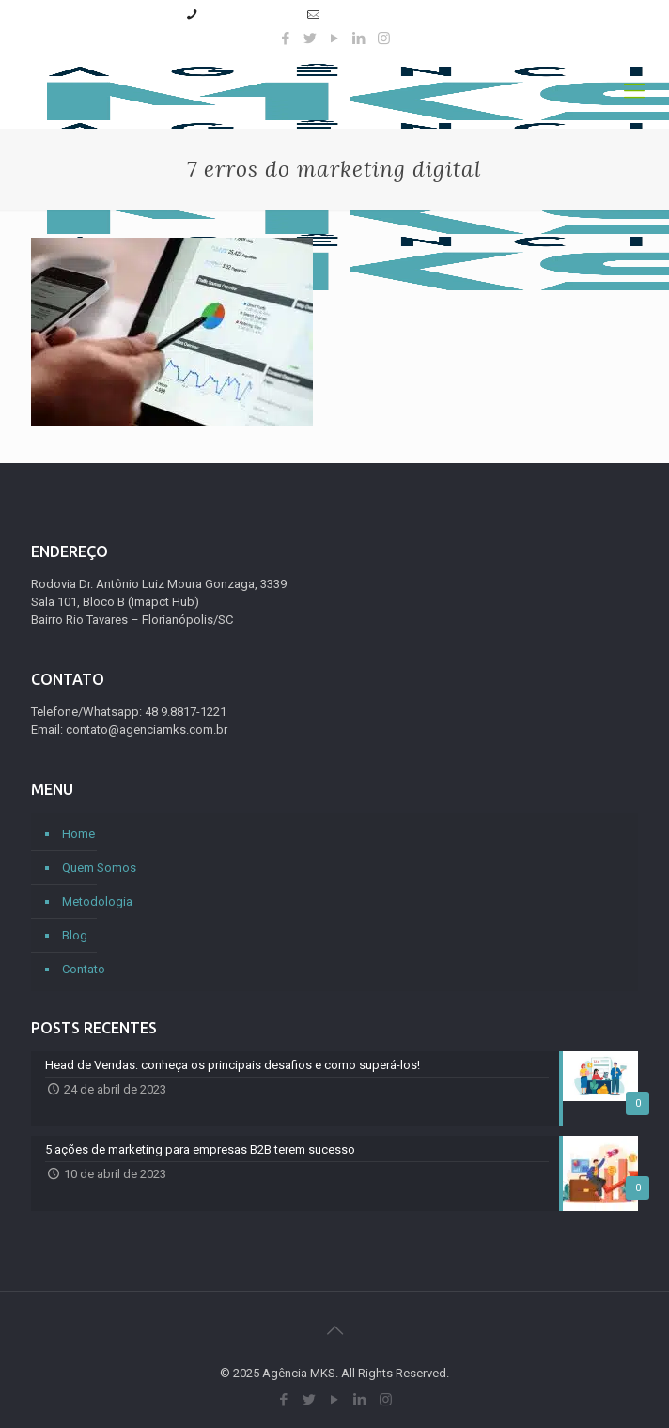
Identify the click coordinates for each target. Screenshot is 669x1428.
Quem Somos (99, 868)
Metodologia (97, 901)
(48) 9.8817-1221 (249, 15)
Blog (74, 935)
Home (78, 834)
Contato (83, 969)
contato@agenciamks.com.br (405, 15)
